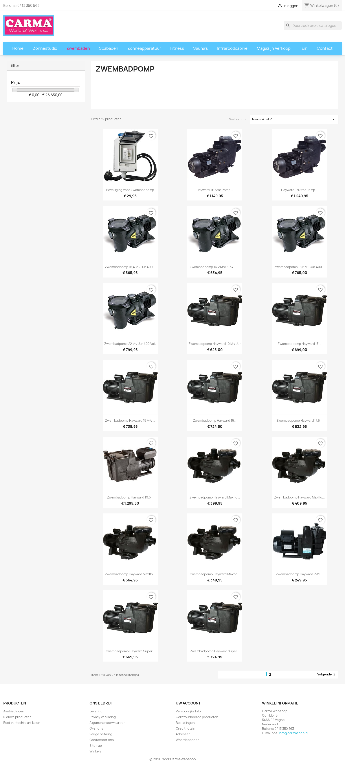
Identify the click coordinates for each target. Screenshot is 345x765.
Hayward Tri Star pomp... (214, 190)
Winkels (95, 751)
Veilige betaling (101, 734)
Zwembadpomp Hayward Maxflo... (214, 497)
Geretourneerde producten (197, 717)
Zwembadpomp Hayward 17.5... (299, 420)
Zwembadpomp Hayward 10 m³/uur (215, 344)
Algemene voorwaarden (107, 723)
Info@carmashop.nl (293, 733)
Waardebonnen (188, 740)
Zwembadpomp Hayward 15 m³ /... (130, 420)
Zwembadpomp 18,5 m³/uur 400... (299, 267)
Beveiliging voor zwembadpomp (130, 190)
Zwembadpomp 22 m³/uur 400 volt (130, 344)
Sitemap (96, 745)
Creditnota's (185, 728)
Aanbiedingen (13, 711)
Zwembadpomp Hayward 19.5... (130, 497)
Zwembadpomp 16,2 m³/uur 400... (215, 267)
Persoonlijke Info (188, 711)
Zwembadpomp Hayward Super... (130, 651)
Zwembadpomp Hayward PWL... (299, 574)
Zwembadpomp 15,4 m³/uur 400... (130, 267)
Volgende (327, 674)
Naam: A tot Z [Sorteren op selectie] (294, 119)
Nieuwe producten (17, 717)
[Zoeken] (313, 25)
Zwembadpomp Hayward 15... (215, 420)
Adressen (183, 734)
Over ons (96, 728)
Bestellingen (185, 723)
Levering (96, 711)
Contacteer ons (102, 740)
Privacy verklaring (103, 717)
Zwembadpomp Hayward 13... (299, 344)
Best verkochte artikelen (21, 723)
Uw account (188, 703)
